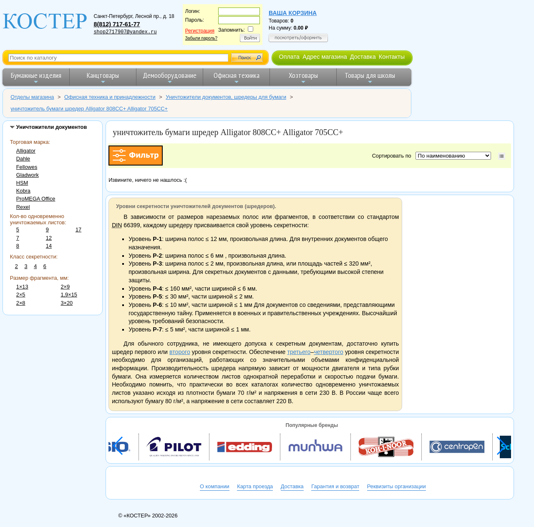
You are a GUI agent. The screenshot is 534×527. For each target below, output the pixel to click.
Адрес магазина (324, 56)
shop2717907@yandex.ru (124, 32)
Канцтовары (103, 77)
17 (78, 229)
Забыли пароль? (201, 38)
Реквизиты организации (396, 486)
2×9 (65, 287)
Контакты (392, 56)
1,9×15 (68, 294)
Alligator (25, 151)
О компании (214, 486)
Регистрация (199, 31)
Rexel (23, 207)
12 (49, 238)
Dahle (23, 159)
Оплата (289, 56)
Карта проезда (255, 486)
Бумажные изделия (36, 77)
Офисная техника (236, 77)
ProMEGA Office (35, 199)
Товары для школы (370, 77)
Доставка (363, 56)
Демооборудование (169, 77)
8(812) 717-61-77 (116, 24)
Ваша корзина (293, 13)
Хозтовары (303, 77)
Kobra (23, 191)
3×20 (66, 303)
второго (179, 352)
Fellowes (27, 167)
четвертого (328, 352)
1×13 (22, 287)
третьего (298, 352)
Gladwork (27, 175)
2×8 (20, 303)
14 (49, 246)
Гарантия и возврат (335, 486)
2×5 (20, 294)
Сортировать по (393, 156)
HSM (22, 183)
